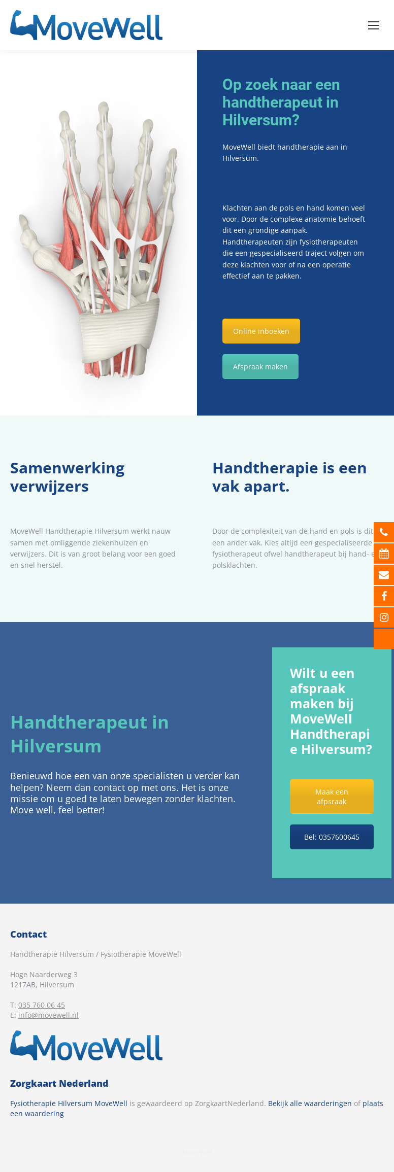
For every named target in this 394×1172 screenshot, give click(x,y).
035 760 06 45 (41, 1005)
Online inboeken (261, 331)
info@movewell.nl (48, 1015)
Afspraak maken (260, 366)
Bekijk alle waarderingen (310, 1103)
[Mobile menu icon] (374, 25)
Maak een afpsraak (331, 796)
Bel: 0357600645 (331, 837)
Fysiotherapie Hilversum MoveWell (68, 1103)
